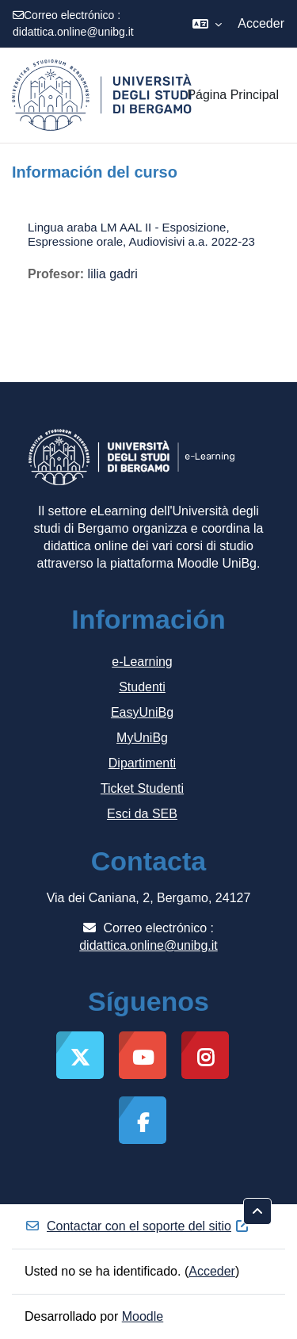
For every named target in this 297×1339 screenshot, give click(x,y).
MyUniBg (142, 737)
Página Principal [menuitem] (233, 94)
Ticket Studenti (142, 788)
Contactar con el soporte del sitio (137, 1226)
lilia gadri (113, 274)
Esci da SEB (142, 814)
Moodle (142, 1316)
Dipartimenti (142, 763)
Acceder (261, 23)
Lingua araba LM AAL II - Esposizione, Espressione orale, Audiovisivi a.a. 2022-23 (141, 234)
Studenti (142, 687)
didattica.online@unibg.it (73, 31)
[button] (207, 24)
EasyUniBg (142, 712)
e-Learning (142, 661)
